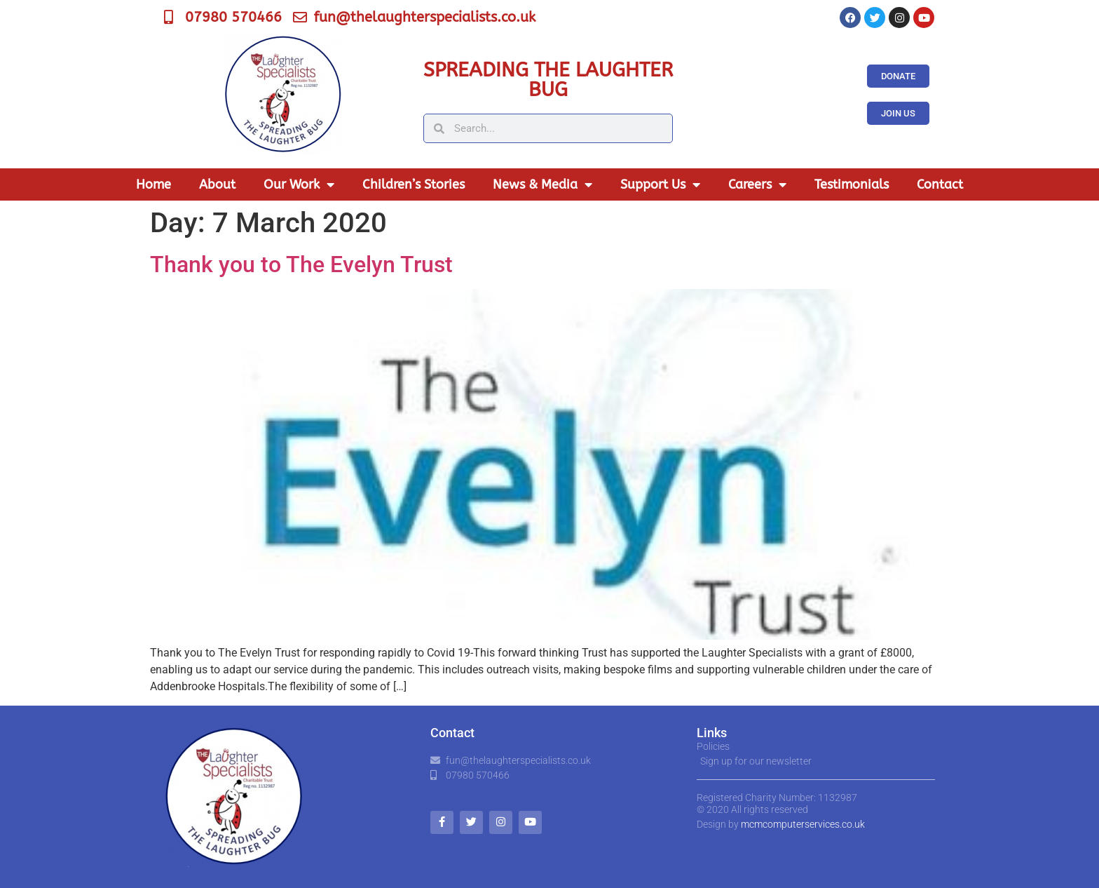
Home (153, 184)
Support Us (660, 184)
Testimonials (851, 184)
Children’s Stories (413, 184)
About (217, 184)
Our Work (299, 184)
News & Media (542, 184)
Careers (757, 184)
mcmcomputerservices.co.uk (803, 824)
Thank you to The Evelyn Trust (301, 264)
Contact (940, 184)
